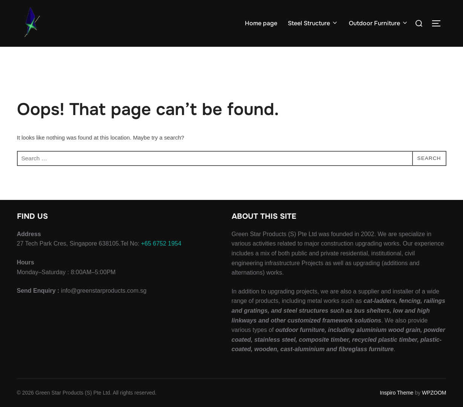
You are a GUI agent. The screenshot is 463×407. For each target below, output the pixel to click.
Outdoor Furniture (378, 23)
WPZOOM (434, 393)
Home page (261, 23)
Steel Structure (313, 23)
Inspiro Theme (396, 393)
